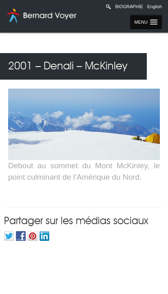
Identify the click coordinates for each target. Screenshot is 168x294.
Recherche (108, 6)
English (154, 6)
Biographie (129, 6)
